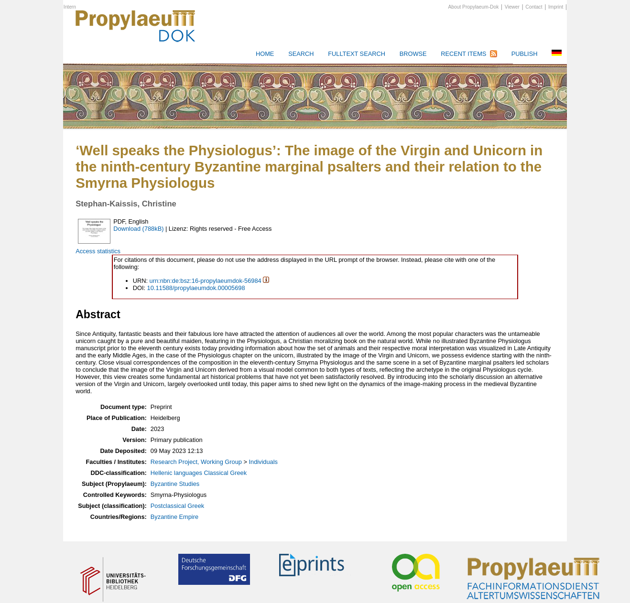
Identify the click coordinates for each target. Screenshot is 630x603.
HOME (265, 53)
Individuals (263, 461)
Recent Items (463, 53)
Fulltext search (356, 53)
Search (301, 53)
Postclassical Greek (177, 505)
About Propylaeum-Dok (473, 7)
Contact (533, 7)
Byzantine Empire (174, 516)
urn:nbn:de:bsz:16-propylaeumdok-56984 (205, 280)
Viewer (512, 7)
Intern (70, 7)
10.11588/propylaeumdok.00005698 (196, 287)
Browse (413, 53)
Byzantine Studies (175, 483)
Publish (524, 53)
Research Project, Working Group (196, 461)
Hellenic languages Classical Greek (199, 472)
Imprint (555, 7)
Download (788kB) (138, 228)
